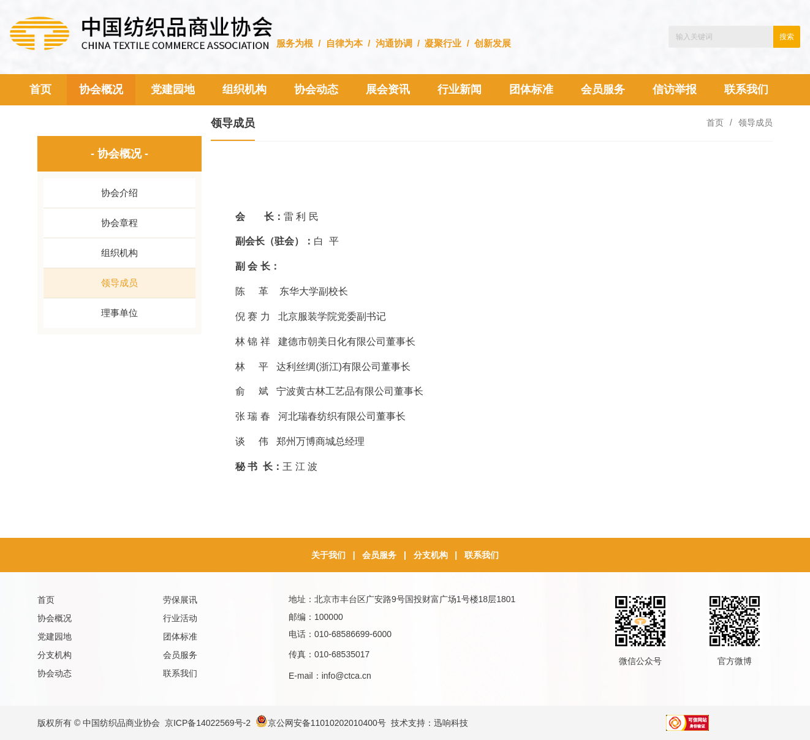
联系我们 (481, 555)
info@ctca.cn (346, 676)
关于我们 (328, 555)
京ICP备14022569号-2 (208, 723)
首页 (715, 122)
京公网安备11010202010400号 (320, 723)
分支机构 (431, 555)
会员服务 (379, 555)
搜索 (786, 36)
